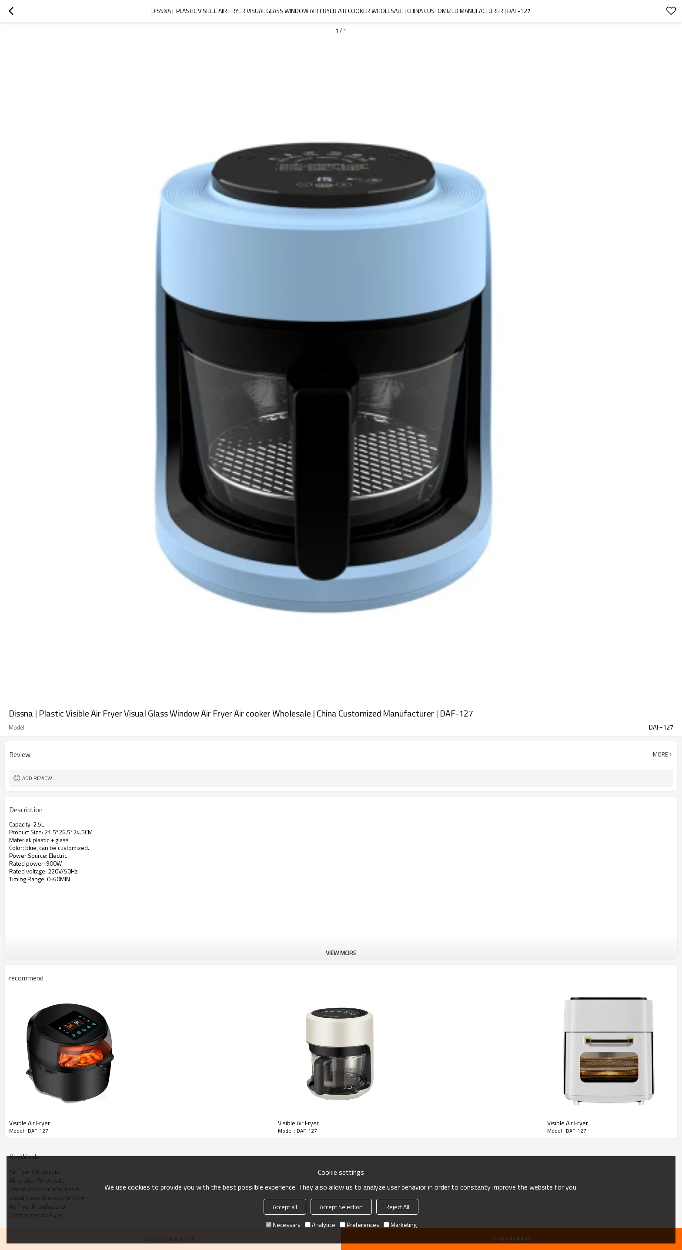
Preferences (359, 1224)
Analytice (320, 1224)
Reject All (397, 1206)
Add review (37, 778)
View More (341, 952)
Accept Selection (341, 1206)
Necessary (283, 1224)
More (660, 754)
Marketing (400, 1224)
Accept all (285, 1206)
